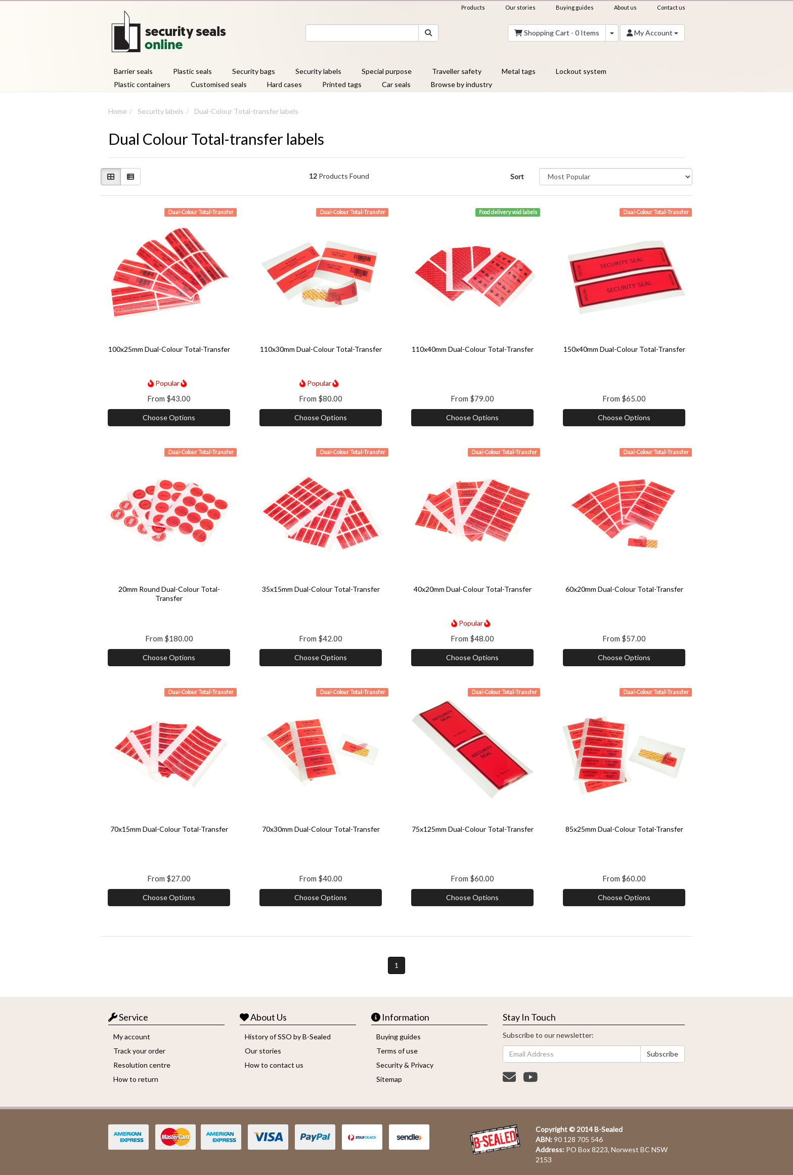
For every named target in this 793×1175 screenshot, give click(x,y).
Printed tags (342, 84)
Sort (517, 176)
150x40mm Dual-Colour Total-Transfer (624, 349)
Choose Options (169, 417)
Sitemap (389, 1079)
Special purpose (387, 71)
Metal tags (519, 71)
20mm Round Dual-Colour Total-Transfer (169, 593)
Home (117, 111)
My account (131, 1036)
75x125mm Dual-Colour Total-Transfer (473, 829)
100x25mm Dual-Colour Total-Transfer (169, 349)
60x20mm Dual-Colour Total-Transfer (624, 589)
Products (473, 7)
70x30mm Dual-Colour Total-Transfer (321, 829)
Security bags (253, 71)
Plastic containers (142, 84)
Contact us (671, 7)
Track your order (139, 1050)
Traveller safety (456, 71)
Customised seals (219, 84)
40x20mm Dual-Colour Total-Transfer (473, 589)
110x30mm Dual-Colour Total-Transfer (321, 349)
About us (625, 7)
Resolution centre (141, 1065)
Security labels (318, 71)
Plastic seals (192, 71)
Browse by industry (461, 84)
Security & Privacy (404, 1065)
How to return (135, 1079)
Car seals (396, 84)
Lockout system (581, 71)
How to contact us (274, 1065)
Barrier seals (133, 71)
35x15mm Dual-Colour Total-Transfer (321, 589)
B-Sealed (608, 1129)
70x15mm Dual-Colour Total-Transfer (169, 829)
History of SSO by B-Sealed (288, 1036)
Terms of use (397, 1050)
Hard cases (284, 84)
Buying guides (575, 7)
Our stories (520, 7)
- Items (556, 33)
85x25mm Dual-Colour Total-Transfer (624, 829)
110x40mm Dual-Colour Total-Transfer (473, 349)
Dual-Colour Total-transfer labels (246, 111)
